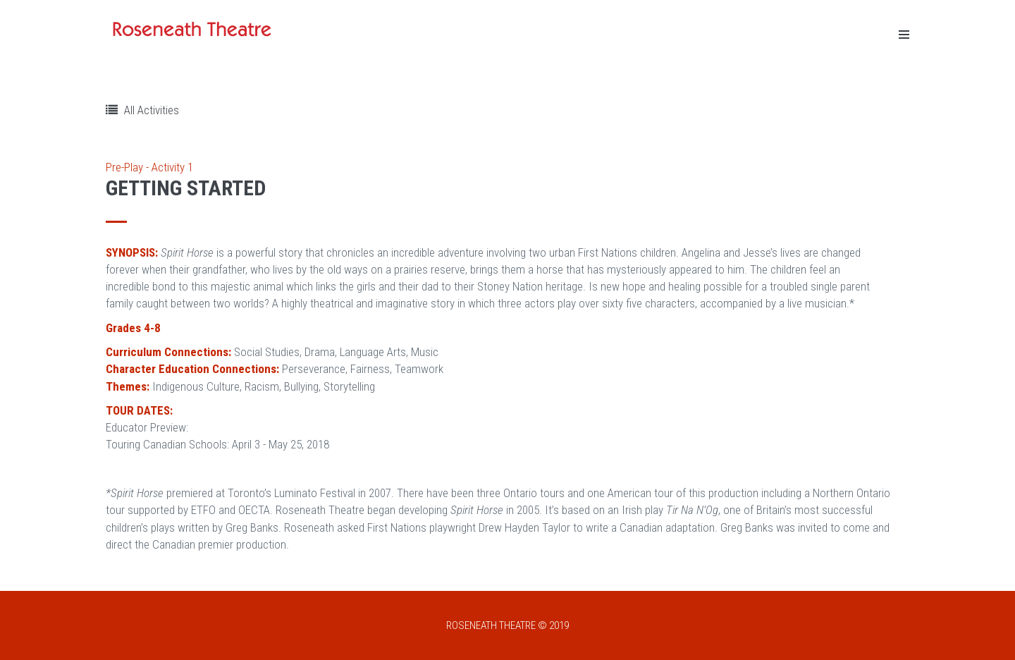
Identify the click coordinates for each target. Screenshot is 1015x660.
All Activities (142, 110)
